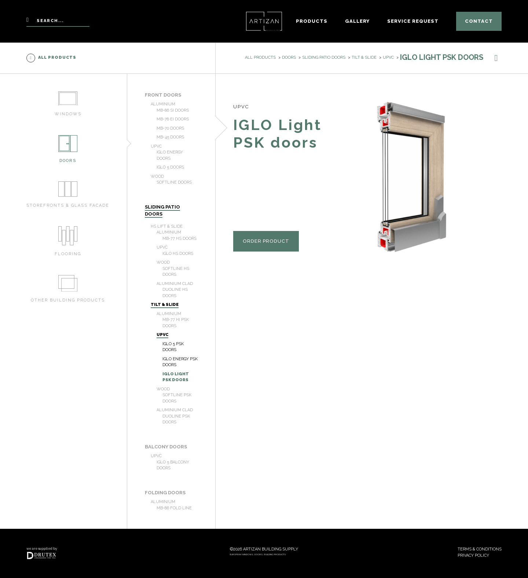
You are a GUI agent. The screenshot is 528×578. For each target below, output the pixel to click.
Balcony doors (166, 446)
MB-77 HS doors (179, 238)
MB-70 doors (170, 128)
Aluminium (163, 104)
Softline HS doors (175, 271)
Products (311, 21)
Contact (479, 21)
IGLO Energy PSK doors (180, 362)
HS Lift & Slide (167, 226)
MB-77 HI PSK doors (175, 322)
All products (51, 58)
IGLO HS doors (177, 253)
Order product (266, 241)
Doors (289, 57)
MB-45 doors (170, 137)
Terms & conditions (480, 549)
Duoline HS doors (175, 292)
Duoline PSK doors (176, 419)
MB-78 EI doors (173, 119)
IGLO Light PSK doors (175, 377)
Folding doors (165, 492)
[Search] (57, 21)
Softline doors (174, 182)
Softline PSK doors (176, 398)
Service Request (413, 21)
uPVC (388, 57)
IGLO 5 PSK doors (173, 347)
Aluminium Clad (175, 283)
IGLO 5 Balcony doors (173, 465)
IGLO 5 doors (170, 167)
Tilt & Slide (364, 57)
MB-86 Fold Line (174, 508)
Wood (157, 176)
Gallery (357, 21)
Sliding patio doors (323, 57)
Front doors (163, 95)
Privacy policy (473, 555)
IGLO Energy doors (170, 155)
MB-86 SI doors (173, 110)
